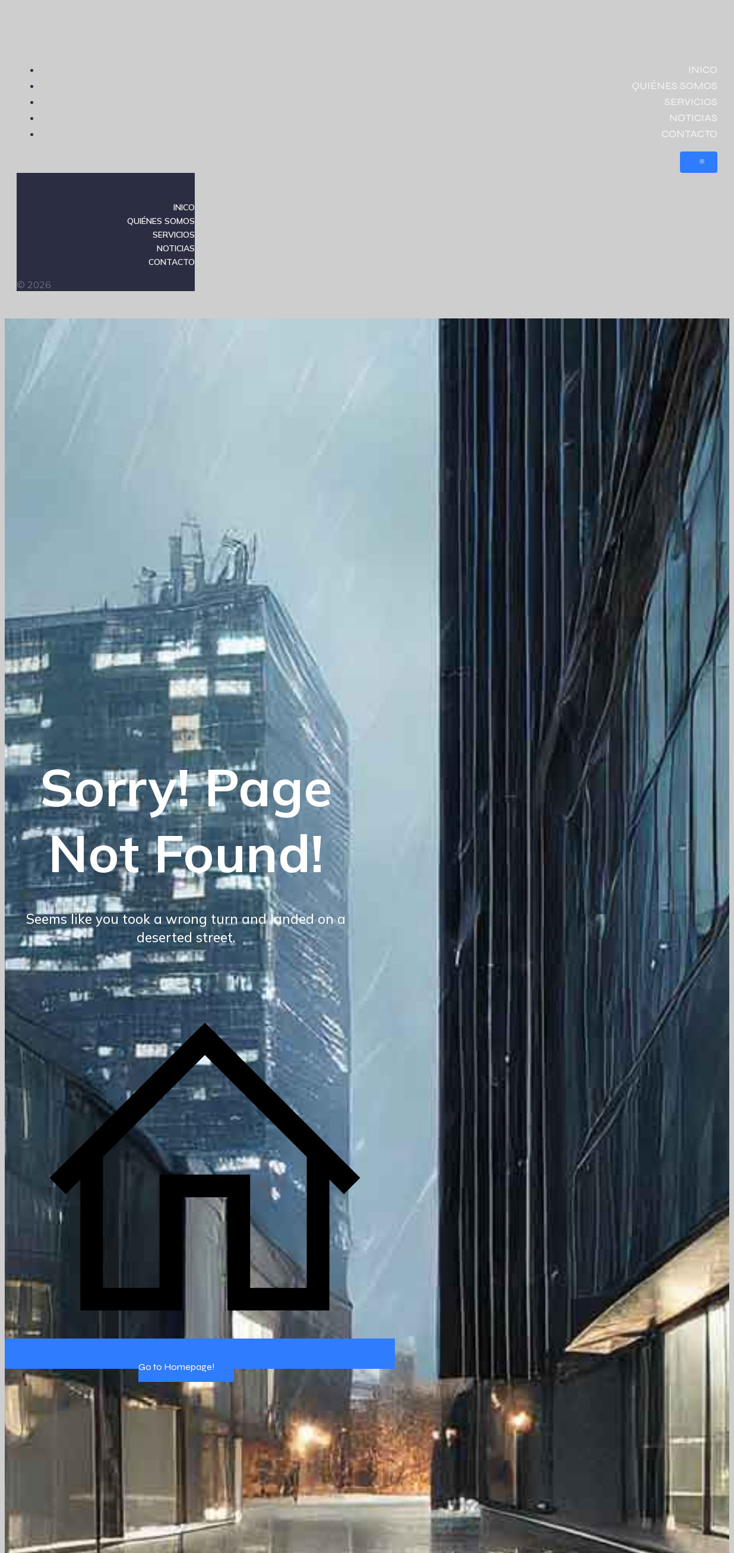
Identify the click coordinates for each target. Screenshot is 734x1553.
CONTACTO (689, 133)
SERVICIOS (691, 101)
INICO (702, 69)
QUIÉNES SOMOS (674, 85)
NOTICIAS (693, 117)
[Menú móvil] (698, 162)
